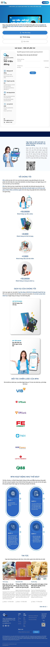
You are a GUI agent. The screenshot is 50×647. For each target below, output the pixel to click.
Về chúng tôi (19, 618)
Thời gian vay (20, 65)
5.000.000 (19, 61)
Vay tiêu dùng (25, 33)
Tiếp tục (33, 72)
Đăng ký (36, 631)
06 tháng (19, 67)
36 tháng (47, 67)
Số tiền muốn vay (20, 59)
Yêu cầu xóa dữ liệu (32, 619)
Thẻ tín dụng (25, 37)
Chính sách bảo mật (33, 617)
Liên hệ (19, 623)
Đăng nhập (45, 2)
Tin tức (19, 621)
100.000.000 (46, 61)
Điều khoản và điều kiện (33, 615)
